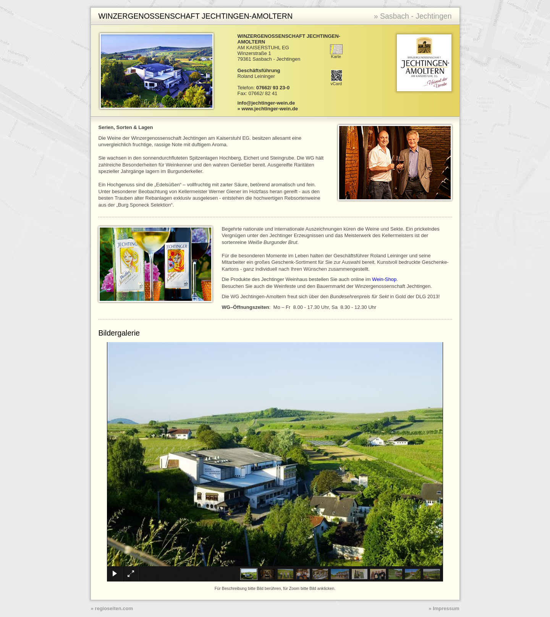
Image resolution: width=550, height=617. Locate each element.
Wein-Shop (384, 279)
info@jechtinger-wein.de (266, 103)
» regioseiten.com (112, 608)
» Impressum (444, 608)
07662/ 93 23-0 (273, 87)
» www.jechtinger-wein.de (268, 108)
